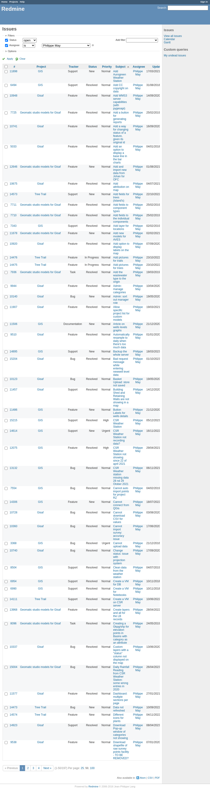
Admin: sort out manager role (121, 300)
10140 (13, 296)
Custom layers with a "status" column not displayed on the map (121, 654)
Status (13, 40)
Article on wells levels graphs (120, 327)
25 (82, 768)
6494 (13, 85)
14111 (13, 599)
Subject (120, 66)
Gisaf (40, 95)
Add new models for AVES (119, 236)
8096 (13, 623)
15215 (13, 420)
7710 (13, 215)
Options (12, 51)
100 (92, 768)
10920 (13, 243)
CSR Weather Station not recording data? (119, 437)
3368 (13, 543)
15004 (13, 667)
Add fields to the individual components (121, 218)
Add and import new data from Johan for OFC (120, 173)
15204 (13, 358)
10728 (13, 512)
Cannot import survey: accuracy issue (118, 533)
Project (41, 66)
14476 (13, 257)
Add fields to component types (120, 208)
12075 (13, 447)
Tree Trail (40, 194)
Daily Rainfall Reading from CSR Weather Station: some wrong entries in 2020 (121, 678)
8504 (13, 567)
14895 (13, 351)
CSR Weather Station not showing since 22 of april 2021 (120, 455)
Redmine (93, 786)
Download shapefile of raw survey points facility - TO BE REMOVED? (121, 750)
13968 (13, 609)
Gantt (167, 42)
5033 (13, 146)
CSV (150, 777)
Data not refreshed (119, 709)
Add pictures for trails (121, 259)
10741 (13, 126)
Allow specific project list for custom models (121, 313)
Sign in (204, 1)
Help (22, 1)
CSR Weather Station (118, 423)
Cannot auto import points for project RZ (121, 493)
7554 (13, 488)
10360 (13, 526)
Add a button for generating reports (121, 117)
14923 (13, 725)
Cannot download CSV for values (119, 517)
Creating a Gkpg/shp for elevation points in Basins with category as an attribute (121, 633)
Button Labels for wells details (120, 413)
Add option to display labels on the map (121, 248)
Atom (143, 777)
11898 (13, 71)
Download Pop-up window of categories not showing (120, 732)
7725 (13, 112)
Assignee (14, 45)
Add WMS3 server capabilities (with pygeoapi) (120, 102)
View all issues (173, 36)
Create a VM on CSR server (121, 602)
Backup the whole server (121, 353)
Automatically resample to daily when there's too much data (121, 341)
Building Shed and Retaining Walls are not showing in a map (121, 397)
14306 (13, 502)
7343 (13, 225)
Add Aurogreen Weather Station (119, 76)
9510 (13, 334)
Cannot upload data (120, 545)
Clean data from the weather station (120, 572)
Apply (10, 58)
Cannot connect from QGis (121, 505)
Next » (47, 768)
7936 (13, 272)
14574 (13, 714)
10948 (13, 95)
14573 (13, 194)
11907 (13, 307)
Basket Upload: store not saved (121, 382)
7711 (13, 204)
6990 (13, 588)
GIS (40, 71)
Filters (11, 35)
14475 (13, 264)
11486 (13, 409)
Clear (22, 58)
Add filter (120, 40)
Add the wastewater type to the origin (120, 277)
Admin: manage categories (119, 289)
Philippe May (138, 73)
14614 (13, 430)
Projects (13, 1)
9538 (13, 742)
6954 (13, 581)
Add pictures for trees (121, 266)
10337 (13, 646)
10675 (13, 183)
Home (4, 1)
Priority (107, 66)
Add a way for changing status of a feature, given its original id (120, 134)
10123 (13, 379)
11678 (13, 233)
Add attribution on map (121, 187)
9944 (13, 286)
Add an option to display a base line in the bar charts (120, 154)
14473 (13, 707)
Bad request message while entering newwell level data (121, 367)
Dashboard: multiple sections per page (120, 698)
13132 (13, 468)
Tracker (74, 66)
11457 (13, 389)
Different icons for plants (118, 718)
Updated (157, 66)
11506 (13, 324)
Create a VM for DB (121, 583)
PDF (157, 777)
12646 (13, 166)
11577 (13, 693)
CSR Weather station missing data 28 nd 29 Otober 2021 (121, 476)
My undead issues (175, 55)
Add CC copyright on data (120, 88)
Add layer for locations (121, 227)
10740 (13, 550)
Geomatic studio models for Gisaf (40, 112)
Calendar (169, 39)
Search (161, 7)
